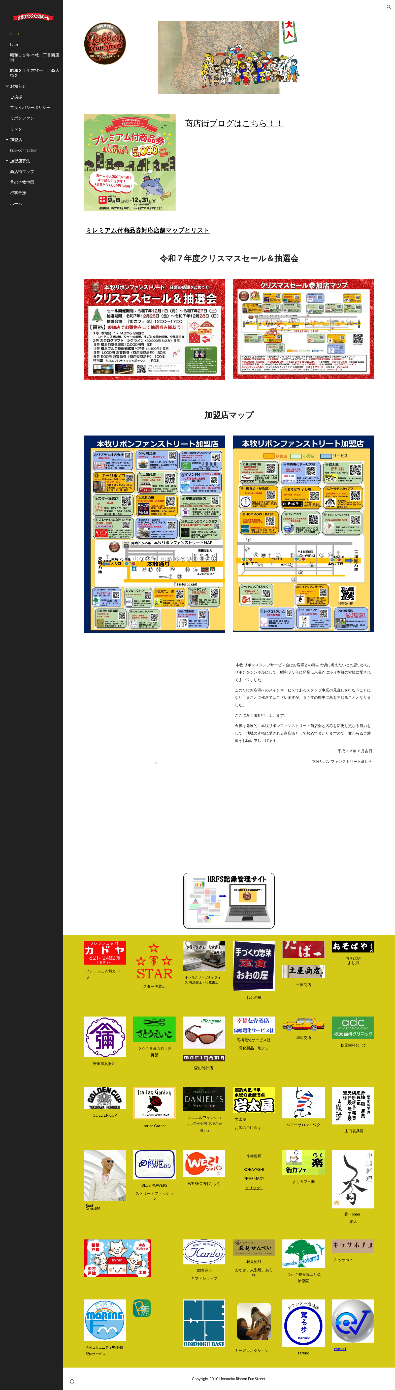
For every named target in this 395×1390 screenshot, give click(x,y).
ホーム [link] (16, 203)
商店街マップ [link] (22, 171)
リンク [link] (16, 128)
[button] (389, 7)
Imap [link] (14, 33)
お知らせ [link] (18, 85)
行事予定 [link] (18, 192)
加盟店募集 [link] (20, 160)
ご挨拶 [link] (16, 96)
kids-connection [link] (23, 150)
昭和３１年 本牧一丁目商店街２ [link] (34, 72)
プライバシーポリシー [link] (30, 107)
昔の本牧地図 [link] (22, 182)
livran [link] (14, 44)
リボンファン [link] (22, 117)
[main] (278, 123)
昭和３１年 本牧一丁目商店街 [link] (34, 57)
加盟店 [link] (16, 139)
